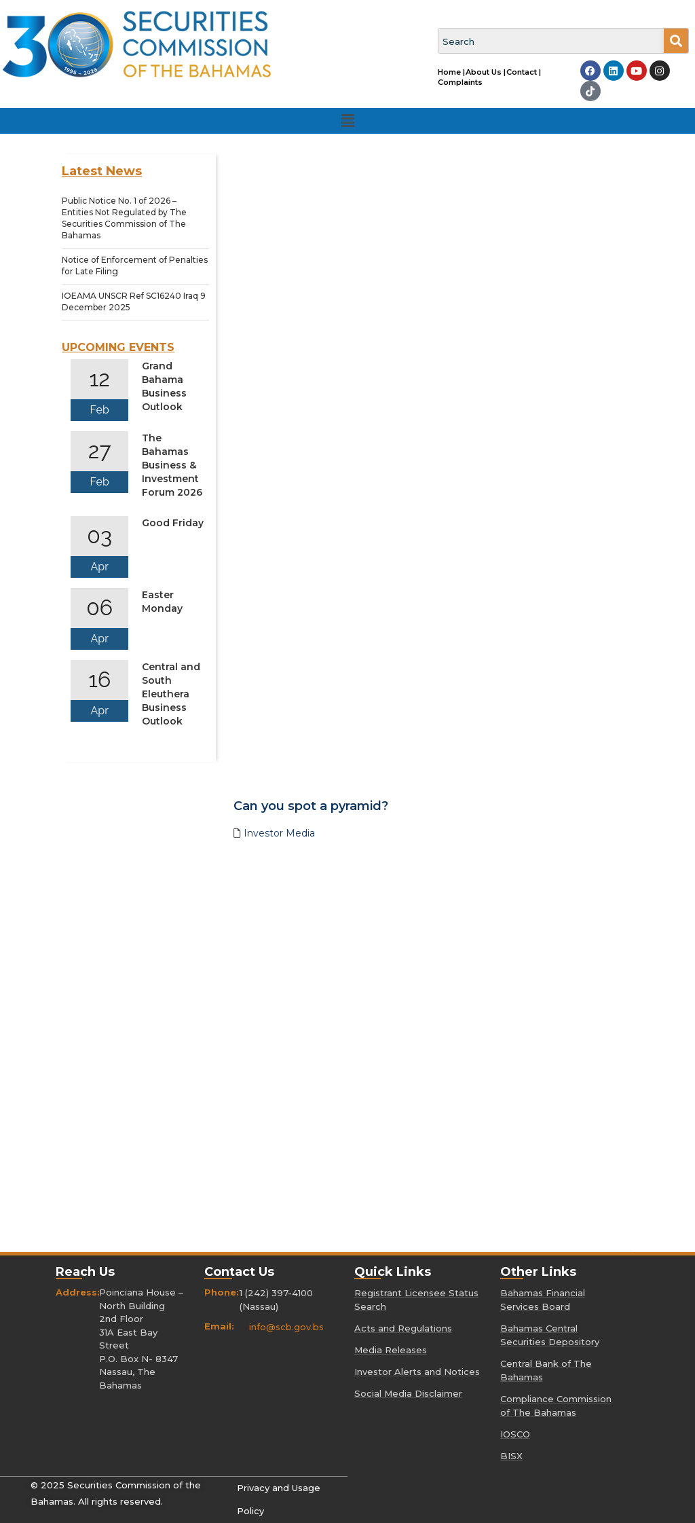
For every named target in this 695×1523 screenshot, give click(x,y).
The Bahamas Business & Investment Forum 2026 (172, 465)
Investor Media (279, 833)
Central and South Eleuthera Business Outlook (171, 694)
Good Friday (173, 523)
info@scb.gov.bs (286, 1326)
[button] (347, 121)
